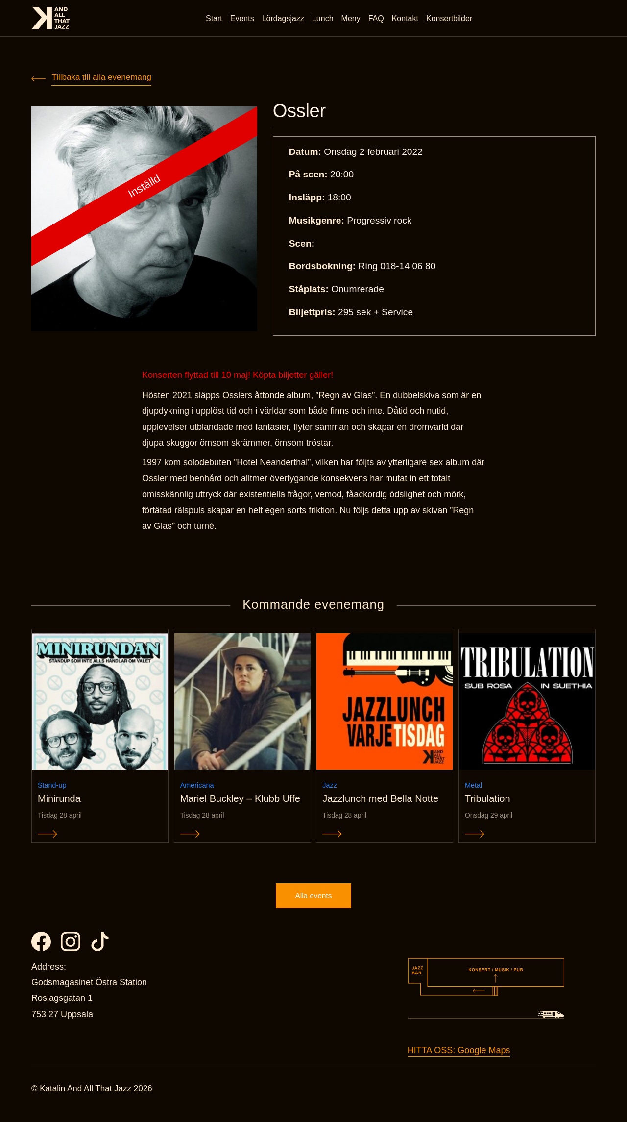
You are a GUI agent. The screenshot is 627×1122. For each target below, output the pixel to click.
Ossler (302, 111)
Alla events (313, 905)
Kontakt (406, 19)
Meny (352, 19)
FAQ (378, 19)
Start (215, 19)
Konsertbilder (451, 19)
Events (244, 19)
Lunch (324, 19)
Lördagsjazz (285, 19)
